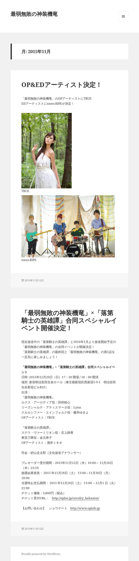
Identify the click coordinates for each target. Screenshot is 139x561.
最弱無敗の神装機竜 (34, 13)
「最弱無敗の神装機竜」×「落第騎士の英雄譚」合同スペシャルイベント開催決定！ (69, 320)
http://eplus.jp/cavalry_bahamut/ (75, 498)
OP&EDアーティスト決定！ (61, 84)
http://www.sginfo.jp (85, 508)
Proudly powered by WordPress (40, 554)
